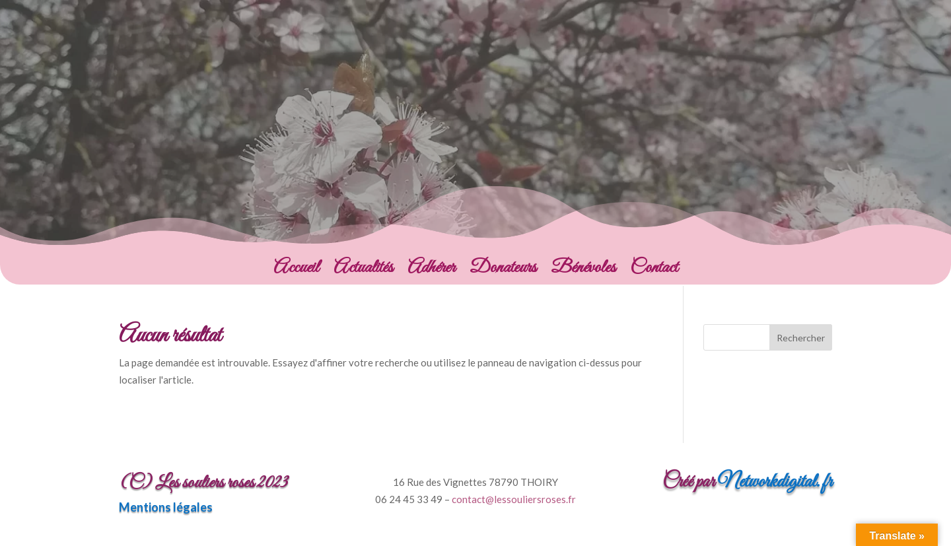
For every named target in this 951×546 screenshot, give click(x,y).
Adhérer (431, 270)
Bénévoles (583, 270)
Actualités (363, 270)
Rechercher (801, 337)
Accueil (296, 270)
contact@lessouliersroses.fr (514, 499)
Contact (654, 270)
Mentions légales (166, 507)
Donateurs (503, 270)
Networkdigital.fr (775, 482)
